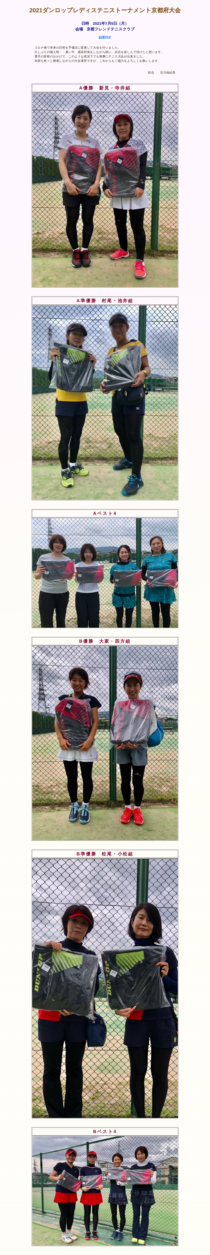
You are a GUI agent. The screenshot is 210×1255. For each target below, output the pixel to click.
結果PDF (105, 37)
